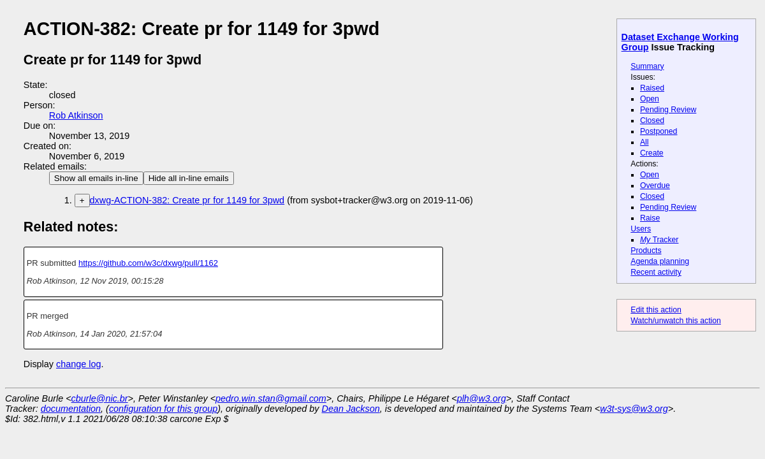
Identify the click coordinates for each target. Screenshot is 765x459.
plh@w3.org (481, 398)
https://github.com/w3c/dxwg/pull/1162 (148, 263)
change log (78, 364)
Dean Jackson (351, 409)
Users (640, 228)
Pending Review (668, 109)
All (644, 142)
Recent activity (655, 272)
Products (645, 250)
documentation (71, 409)
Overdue (655, 185)
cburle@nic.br (99, 398)
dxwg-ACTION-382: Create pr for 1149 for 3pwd (187, 200)
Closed (652, 120)
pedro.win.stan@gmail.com (270, 398)
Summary (647, 66)
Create (652, 153)
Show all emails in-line (96, 178)
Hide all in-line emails (189, 178)
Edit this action (655, 309)
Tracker (659, 239)
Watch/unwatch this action (675, 320)
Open (649, 98)
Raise (650, 218)
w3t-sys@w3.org (634, 409)
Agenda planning (659, 261)
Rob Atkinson (76, 115)
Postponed (659, 131)
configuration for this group (163, 409)
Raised (652, 88)
